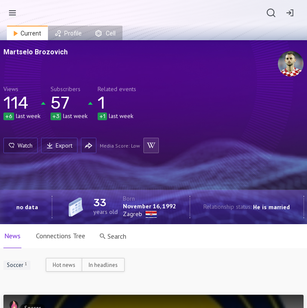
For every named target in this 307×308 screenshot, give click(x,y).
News (12, 235)
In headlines (103, 265)
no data (27, 207)
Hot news (64, 265)
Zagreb (132, 214)
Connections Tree (60, 235)
